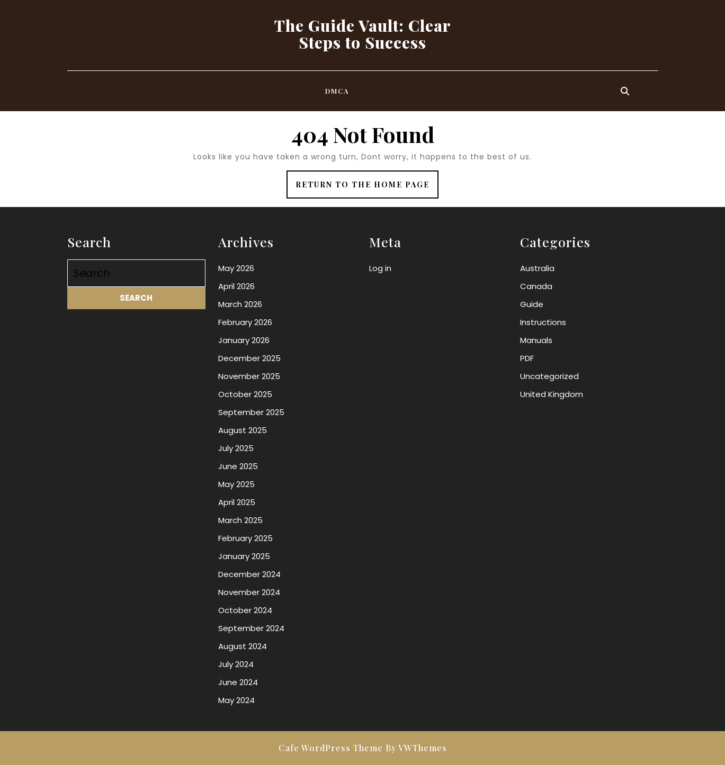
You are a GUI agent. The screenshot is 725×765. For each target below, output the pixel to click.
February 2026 (245, 322)
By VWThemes (416, 747)
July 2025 (236, 448)
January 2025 (244, 556)
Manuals (536, 340)
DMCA (337, 90)
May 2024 (236, 700)
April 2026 (236, 286)
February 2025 (245, 538)
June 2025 (238, 466)
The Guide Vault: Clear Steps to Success (362, 34)
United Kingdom (551, 394)
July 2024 (236, 664)
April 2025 (236, 502)
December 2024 (249, 574)
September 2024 (251, 628)
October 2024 (245, 610)
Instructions (543, 322)
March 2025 (240, 520)
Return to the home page (367, 188)
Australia (537, 268)
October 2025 (245, 394)
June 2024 (238, 682)
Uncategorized (549, 376)
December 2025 (249, 358)
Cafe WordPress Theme (331, 747)
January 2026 (244, 340)
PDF (527, 358)
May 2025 (236, 484)
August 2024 (242, 646)
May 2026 (236, 268)
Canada (536, 286)
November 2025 (249, 376)
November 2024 (249, 592)
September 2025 (251, 412)
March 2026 (240, 304)
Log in (380, 268)
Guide (531, 304)
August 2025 (242, 430)
